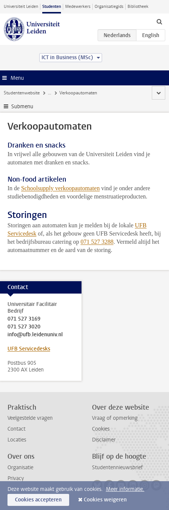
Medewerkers (77, 6)
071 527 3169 (23, 319)
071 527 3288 (96, 242)
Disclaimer (104, 439)
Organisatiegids (109, 6)
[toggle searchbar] (159, 21)
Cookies (101, 428)
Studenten (51, 6)
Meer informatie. (125, 489)
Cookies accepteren (38, 499)
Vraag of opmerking (115, 418)
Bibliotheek (137, 6)
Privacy (15, 478)
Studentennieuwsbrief (117, 467)
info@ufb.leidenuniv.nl (35, 334)
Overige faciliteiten (96, 93)
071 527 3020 (23, 327)
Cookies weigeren (105, 499)
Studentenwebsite (22, 93)
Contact (16, 428)
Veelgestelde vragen (30, 418)
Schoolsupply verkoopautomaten (60, 188)
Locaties (16, 439)
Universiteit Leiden (21, 6)
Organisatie (20, 467)
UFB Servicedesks (28, 348)
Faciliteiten (59, 93)
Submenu (22, 106)
